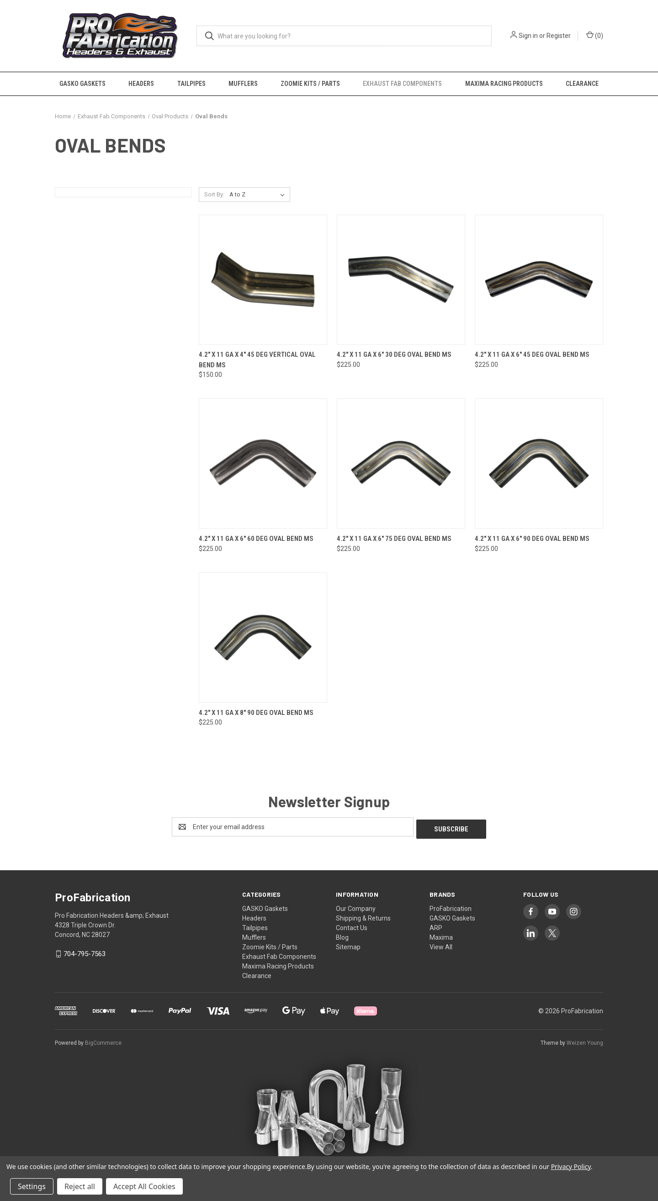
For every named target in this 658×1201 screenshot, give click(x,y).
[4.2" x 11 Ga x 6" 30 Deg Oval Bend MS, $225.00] (401, 280)
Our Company (356, 906)
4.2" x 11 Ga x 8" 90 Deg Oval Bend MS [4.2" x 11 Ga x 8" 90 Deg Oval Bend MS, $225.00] (256, 713)
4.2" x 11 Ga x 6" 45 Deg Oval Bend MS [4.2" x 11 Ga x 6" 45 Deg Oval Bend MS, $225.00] (532, 354)
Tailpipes (191, 83)
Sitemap (348, 944)
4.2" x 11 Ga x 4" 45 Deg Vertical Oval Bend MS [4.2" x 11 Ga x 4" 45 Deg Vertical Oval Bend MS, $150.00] (257, 359)
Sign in (528, 35)
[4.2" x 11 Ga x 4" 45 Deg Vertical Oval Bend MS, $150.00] (263, 280)
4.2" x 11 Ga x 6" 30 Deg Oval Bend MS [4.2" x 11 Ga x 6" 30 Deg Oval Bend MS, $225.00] (394, 354)
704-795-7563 (85, 951)
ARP (436, 925)
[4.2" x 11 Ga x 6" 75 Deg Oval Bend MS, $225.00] (401, 463)
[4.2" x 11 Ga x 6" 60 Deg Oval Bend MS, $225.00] (263, 463)
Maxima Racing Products (504, 83)
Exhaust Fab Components (402, 83)
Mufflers (243, 83)
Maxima (441, 935)
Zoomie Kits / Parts (310, 83)
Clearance (582, 83)
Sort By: (214, 194)
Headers (141, 83)
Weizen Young (585, 1040)
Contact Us (351, 925)
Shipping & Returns (363, 916)
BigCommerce (103, 1040)
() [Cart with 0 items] (594, 35)
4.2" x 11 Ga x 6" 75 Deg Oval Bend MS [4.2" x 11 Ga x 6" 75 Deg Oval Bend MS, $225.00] (394, 538)
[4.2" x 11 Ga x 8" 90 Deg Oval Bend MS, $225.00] (263, 637)
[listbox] (259, 194)
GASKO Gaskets (82, 83)
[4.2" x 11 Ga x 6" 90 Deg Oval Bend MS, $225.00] (539, 463)
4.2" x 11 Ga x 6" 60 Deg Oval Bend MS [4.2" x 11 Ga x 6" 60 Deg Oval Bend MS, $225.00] (256, 538)
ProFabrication (451, 906)
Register (559, 35)
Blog (342, 935)
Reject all (79, 1186)
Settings (32, 1186)
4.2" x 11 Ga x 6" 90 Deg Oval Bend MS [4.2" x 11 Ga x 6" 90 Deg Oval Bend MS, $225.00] (532, 538)
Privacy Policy (571, 1166)
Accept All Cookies (144, 1186)
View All (441, 944)
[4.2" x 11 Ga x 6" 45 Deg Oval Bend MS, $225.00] (539, 280)
